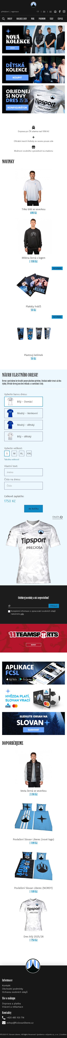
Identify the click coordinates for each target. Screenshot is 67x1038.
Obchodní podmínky (12, 988)
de (50, 11)
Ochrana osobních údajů (14, 992)
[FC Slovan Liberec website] (55, 11)
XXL (29, 453)
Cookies (63, 1034)
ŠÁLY (51, 19)
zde (22, 614)
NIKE (32, 19)
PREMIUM (42, 19)
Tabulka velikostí (11, 459)
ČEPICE (60, 19)
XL (21, 453)
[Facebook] (60, 11)
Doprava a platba (11, 1003)
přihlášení (5, 11)
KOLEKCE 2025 (22, 19)
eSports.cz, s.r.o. (52, 1034)
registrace (15, 11)
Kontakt (6, 985)
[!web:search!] (3, 18)
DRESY (9, 19)
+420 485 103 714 (15, 1017)
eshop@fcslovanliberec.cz (20, 1022)
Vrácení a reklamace (12, 1006)
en (44, 11)
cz (38, 11)
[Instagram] (64, 11)
